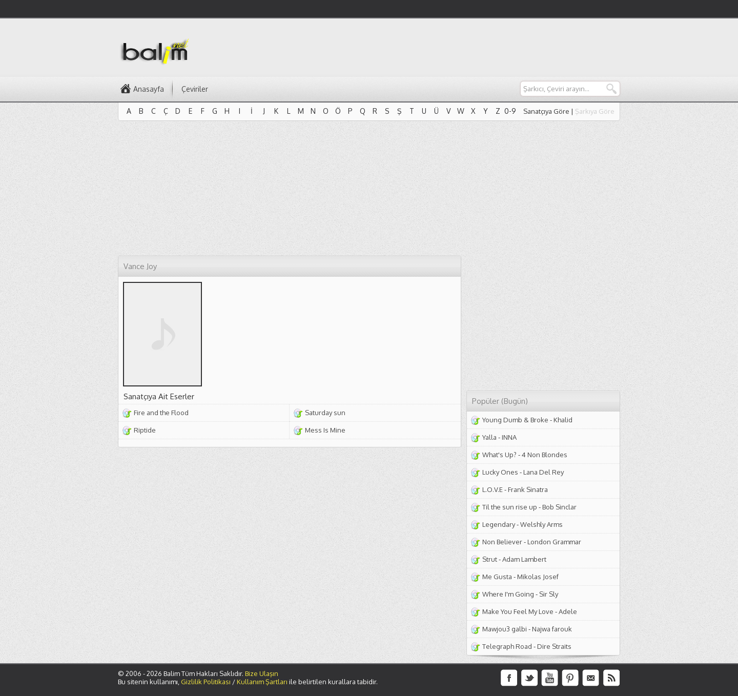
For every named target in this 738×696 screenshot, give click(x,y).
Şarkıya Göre (594, 111)
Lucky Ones (500, 472)
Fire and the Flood (161, 412)
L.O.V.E (492, 489)
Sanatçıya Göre (546, 111)
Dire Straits (554, 646)
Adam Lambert (524, 559)
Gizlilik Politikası (206, 682)
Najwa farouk (552, 629)
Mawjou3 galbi (504, 629)
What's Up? (499, 455)
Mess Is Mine (325, 430)
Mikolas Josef (538, 576)
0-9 (510, 111)
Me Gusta (497, 576)
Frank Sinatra (528, 489)
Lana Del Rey (543, 472)
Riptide (145, 430)
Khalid (563, 420)
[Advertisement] (433, 47)
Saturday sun (325, 412)
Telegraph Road (507, 646)
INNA (509, 437)
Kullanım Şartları (262, 682)
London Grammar (554, 542)
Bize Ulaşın (261, 673)
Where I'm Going (508, 594)
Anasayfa (148, 89)
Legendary (498, 524)
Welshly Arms (541, 524)
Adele (568, 611)
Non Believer (502, 542)
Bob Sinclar (559, 507)
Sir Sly (548, 594)
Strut (489, 559)
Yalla (489, 437)
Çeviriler (194, 89)
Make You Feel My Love (518, 611)
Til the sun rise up (509, 507)
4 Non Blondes (544, 455)
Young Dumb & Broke (515, 420)
